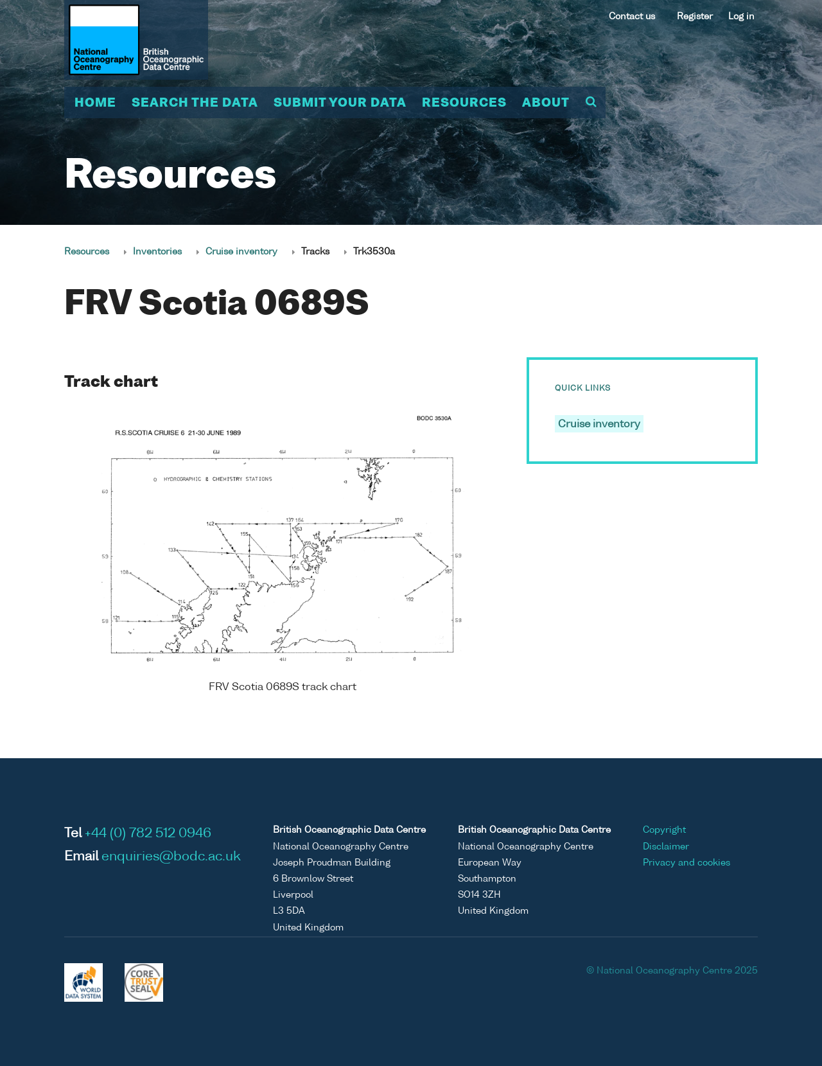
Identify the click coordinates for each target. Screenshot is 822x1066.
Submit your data (340, 103)
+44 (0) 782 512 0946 (148, 834)
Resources (464, 103)
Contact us (632, 16)
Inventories (157, 251)
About (546, 103)
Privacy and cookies (686, 862)
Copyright (664, 830)
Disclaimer (666, 846)
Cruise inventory (241, 251)
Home (95, 103)
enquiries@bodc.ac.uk (171, 857)
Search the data (195, 103)
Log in (741, 16)
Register (695, 16)
